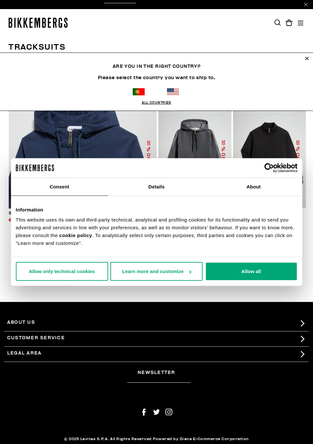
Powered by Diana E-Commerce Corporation (201, 439)
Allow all (251, 271)
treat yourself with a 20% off (156, 4)
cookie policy (75, 235)
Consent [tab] (59, 186)
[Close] (306, 4)
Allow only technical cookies (62, 271)
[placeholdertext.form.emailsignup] (158, 380)
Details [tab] (157, 186)
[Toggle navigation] (300, 23)
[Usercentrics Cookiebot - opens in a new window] (269, 168)
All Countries (156, 86)
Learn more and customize (156, 271)
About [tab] (254, 186)
